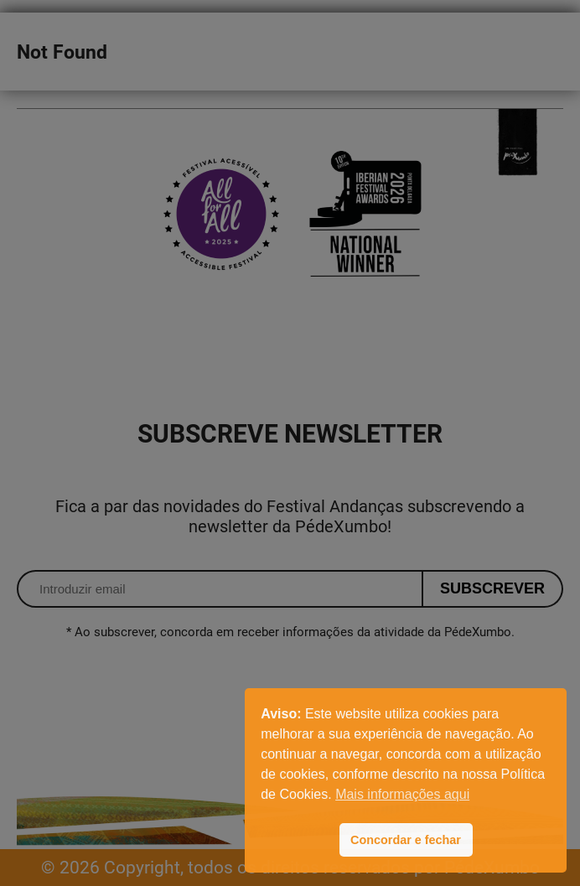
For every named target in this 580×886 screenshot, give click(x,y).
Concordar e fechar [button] (405, 840)
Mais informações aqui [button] (402, 794)
